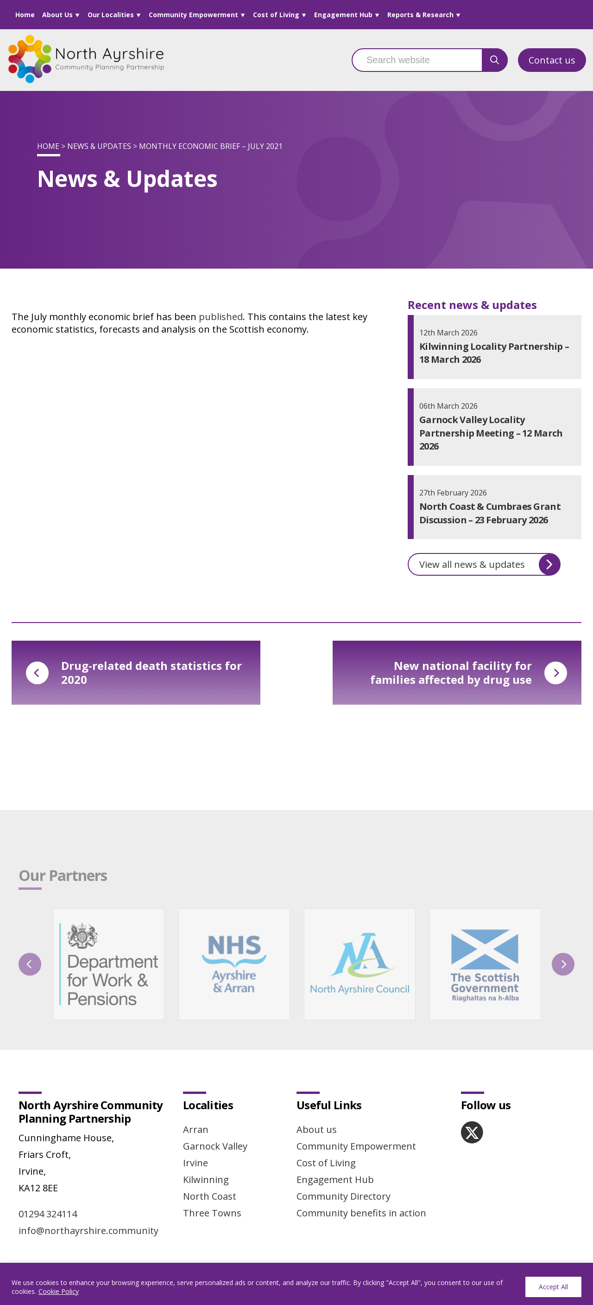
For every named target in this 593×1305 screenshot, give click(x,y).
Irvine (195, 1163)
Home (25, 14)
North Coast (209, 1196)
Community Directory (343, 1196)
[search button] (495, 60)
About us (316, 1129)
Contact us (552, 60)
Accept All (553, 1286)
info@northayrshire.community (88, 1230)
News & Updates (99, 146)
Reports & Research (420, 14)
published (221, 316)
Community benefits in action (361, 1213)
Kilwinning (206, 1179)
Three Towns (212, 1213)
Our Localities (111, 14)
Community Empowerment (193, 14)
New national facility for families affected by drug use (468, 672)
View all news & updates (489, 564)
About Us (57, 14)
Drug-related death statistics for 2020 (134, 672)
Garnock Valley (215, 1146)
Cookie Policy (58, 1291)
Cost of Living (276, 14)
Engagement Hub (343, 14)
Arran (195, 1129)
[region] (296, 1284)
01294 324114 (48, 1214)
